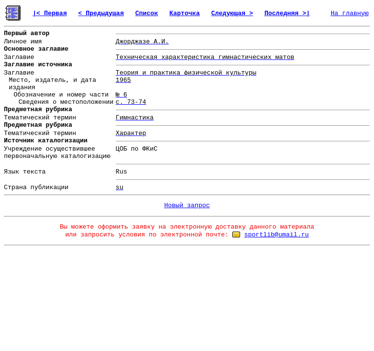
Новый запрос (187, 205)
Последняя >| (287, 13)
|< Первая (50, 13)
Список (146, 13)
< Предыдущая (101, 13)
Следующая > (232, 13)
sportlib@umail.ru (276, 234)
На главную (350, 13)
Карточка (184, 13)
